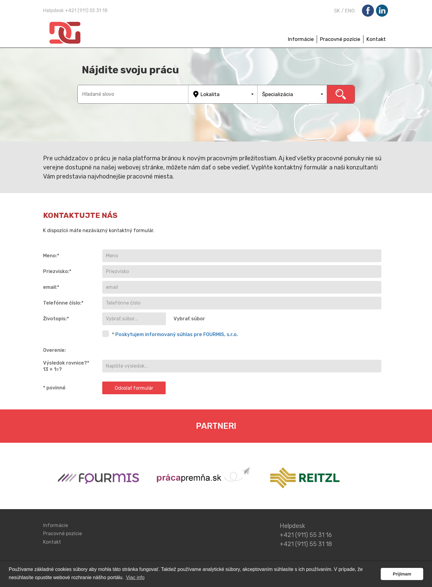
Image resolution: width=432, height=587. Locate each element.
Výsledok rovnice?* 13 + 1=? (66, 366)
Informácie (301, 39)
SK (337, 11)
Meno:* (51, 255)
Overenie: (54, 350)
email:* (51, 287)
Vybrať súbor (189, 319)
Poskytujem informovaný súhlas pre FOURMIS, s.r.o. (176, 334)
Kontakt (376, 39)
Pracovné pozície (340, 39)
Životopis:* (56, 319)
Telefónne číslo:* (63, 303)
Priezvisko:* (57, 271)
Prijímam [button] (402, 574)
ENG (350, 11)
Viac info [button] (135, 577)
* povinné (54, 388)
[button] (223, 94)
